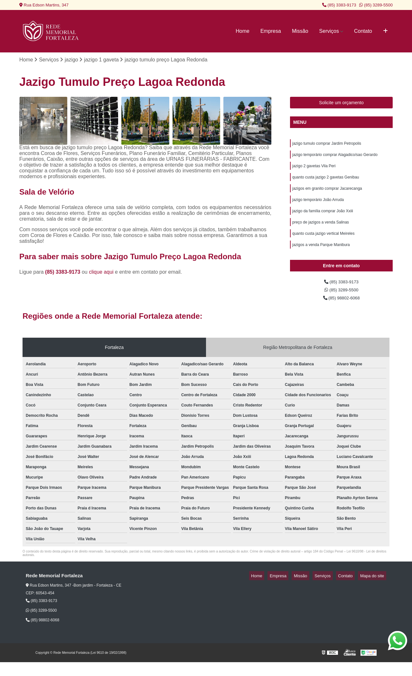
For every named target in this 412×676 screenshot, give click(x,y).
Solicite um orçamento (341, 103)
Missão (300, 31)
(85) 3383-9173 (339, 5)
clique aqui (101, 273)
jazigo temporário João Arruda (318, 206)
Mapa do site (374, 589)
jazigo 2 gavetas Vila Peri (314, 170)
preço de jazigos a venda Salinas (320, 231)
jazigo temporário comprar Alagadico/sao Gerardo (335, 157)
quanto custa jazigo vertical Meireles (323, 243)
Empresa (270, 31)
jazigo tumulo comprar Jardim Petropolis (326, 145)
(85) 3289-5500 (376, 5)
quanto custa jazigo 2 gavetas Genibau (325, 182)
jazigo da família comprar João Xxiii (322, 218)
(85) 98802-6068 (341, 311)
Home (242, 31)
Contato (363, 31)
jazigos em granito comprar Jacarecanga (327, 194)
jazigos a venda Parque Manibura (321, 255)
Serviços (329, 31)
